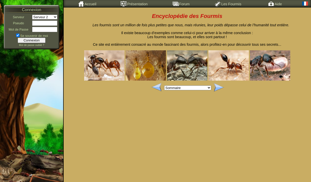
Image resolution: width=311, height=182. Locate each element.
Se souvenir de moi (34, 36)
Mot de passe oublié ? (31, 45)
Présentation (134, 4)
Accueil (87, 4)
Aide (275, 4)
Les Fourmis (228, 4)
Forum (181, 4)
